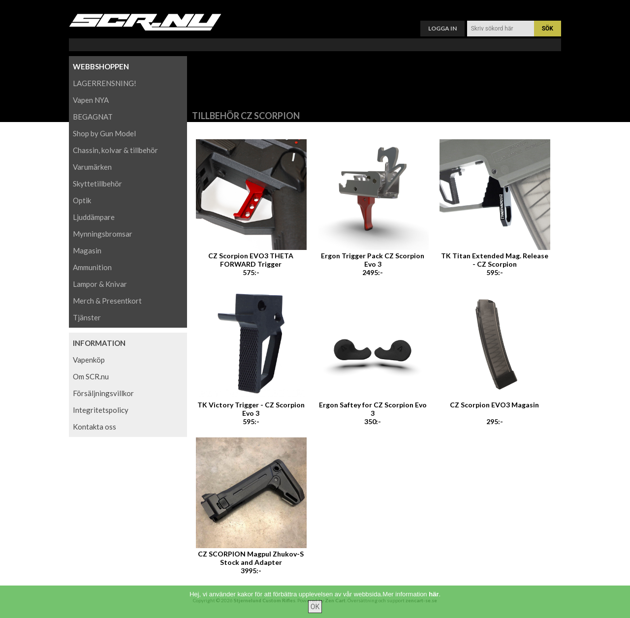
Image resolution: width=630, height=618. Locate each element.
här (434, 601)
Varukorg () (315, 7)
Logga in (442, 28)
